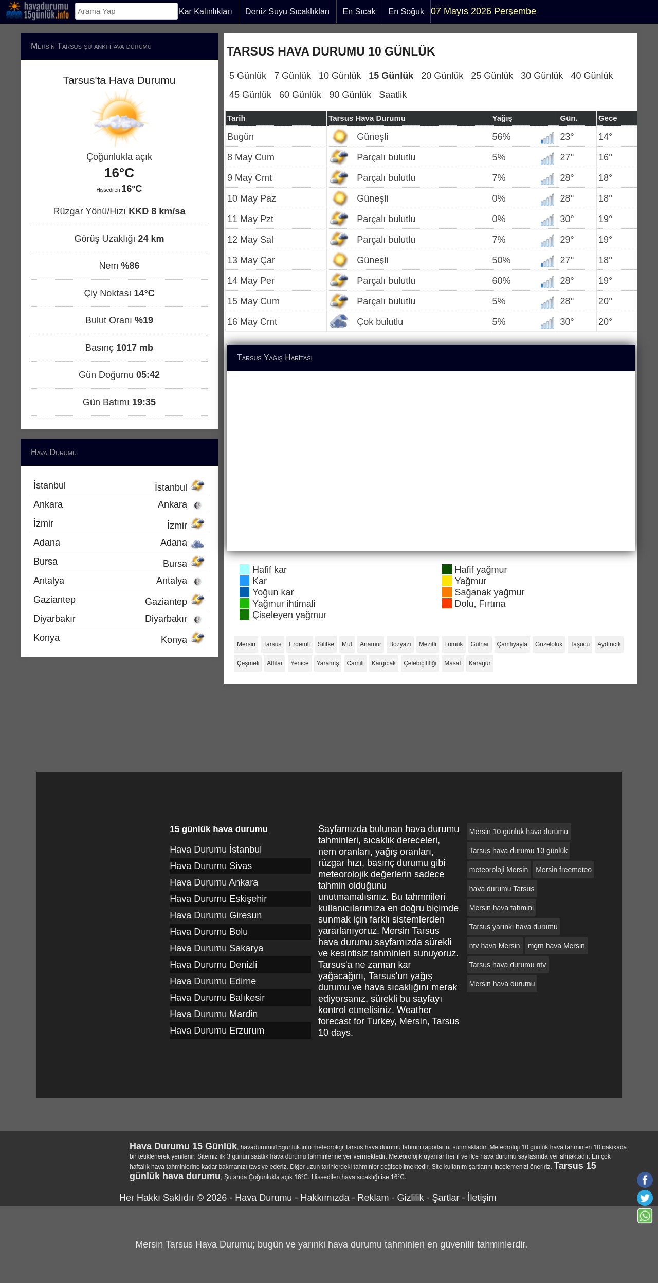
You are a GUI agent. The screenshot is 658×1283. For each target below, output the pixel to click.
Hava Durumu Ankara (214, 882)
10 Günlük (340, 75)
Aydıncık (609, 644)
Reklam (373, 1197)
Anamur (370, 644)
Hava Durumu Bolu (209, 932)
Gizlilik (410, 1197)
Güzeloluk (548, 644)
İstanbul (119, 486)
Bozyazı (400, 644)
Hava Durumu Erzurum (217, 1030)
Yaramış (328, 663)
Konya (119, 638)
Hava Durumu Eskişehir (218, 899)
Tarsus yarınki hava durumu (513, 927)
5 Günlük (247, 75)
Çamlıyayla (512, 644)
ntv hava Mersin (494, 946)
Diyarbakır (119, 618)
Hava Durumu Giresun (216, 915)
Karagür (480, 663)
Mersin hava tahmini (501, 907)
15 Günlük (391, 75)
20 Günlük (442, 75)
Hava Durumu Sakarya (216, 948)
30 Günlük (542, 75)
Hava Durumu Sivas (211, 866)
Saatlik (393, 94)
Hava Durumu (263, 1197)
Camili (354, 663)
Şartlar (445, 1197)
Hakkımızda (324, 1197)
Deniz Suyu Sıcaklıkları (287, 11)
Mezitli (427, 644)
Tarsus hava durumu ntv (507, 965)
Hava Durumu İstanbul (216, 849)
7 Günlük (292, 75)
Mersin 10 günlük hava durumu (518, 831)
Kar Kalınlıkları (205, 11)
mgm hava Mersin (556, 946)
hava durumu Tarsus (502, 888)
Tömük (453, 644)
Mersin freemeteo (564, 869)
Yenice (299, 663)
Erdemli (299, 644)
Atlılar (275, 663)
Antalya (119, 580)
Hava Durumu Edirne (213, 981)
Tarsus (272, 644)
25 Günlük (492, 75)
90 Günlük (350, 94)
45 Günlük (250, 94)
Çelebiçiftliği (420, 663)
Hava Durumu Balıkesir (217, 997)
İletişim (481, 1197)
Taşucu (580, 644)
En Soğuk (406, 11)
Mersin (246, 644)
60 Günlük (300, 94)
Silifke (326, 644)
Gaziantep (119, 600)
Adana (119, 542)
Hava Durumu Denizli (213, 965)
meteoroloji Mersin (498, 869)
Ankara (119, 504)
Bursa (119, 562)
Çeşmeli (248, 663)
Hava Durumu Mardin (214, 1014)
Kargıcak (384, 663)
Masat (452, 663)
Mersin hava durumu (502, 984)
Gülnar (480, 644)
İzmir (119, 524)
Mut (347, 644)
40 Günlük (592, 75)
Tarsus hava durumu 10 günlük (518, 850)
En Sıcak (359, 11)
